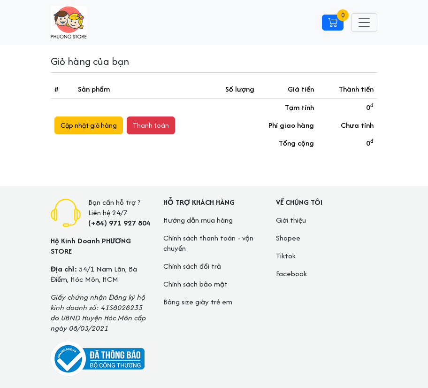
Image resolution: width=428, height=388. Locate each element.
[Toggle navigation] (364, 22)
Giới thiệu (291, 220)
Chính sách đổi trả (192, 266)
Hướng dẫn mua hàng (198, 220)
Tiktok (286, 255)
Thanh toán (151, 125)
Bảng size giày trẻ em (197, 301)
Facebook (291, 273)
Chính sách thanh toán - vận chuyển (208, 243)
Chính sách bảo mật (195, 284)
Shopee (288, 238)
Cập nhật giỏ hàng (89, 125)
